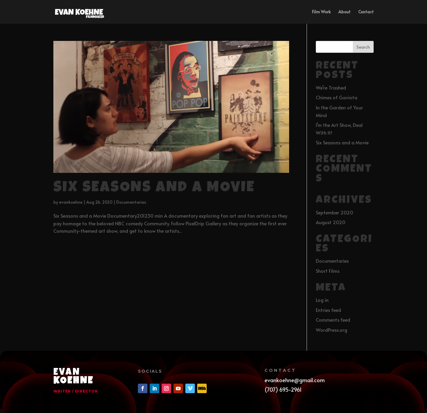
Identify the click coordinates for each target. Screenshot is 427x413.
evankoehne (70, 202)
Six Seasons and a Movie (154, 188)
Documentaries (131, 202)
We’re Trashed (331, 87)
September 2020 (334, 212)
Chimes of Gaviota (336, 97)
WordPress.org (331, 329)
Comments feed (333, 319)
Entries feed (328, 310)
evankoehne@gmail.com (295, 380)
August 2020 (330, 222)
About (344, 12)
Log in (322, 299)
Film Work (321, 12)
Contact (366, 12)
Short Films (328, 270)
